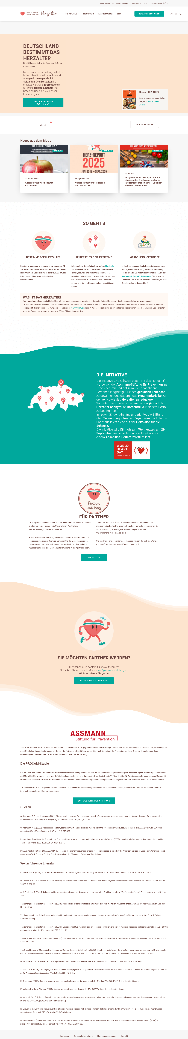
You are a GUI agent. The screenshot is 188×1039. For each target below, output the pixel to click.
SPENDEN (136, 3)
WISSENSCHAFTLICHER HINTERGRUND (115, 3)
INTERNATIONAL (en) (159, 3)
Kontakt (124, 1023)
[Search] (180, 14)
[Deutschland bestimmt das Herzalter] (38, 14)
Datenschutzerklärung (83, 1023)
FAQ (146, 3)
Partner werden (105, 14)
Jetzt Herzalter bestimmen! (43, 89)
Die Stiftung (88, 14)
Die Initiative (72, 14)
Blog (119, 14)
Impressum (65, 1023)
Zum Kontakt (94, 561)
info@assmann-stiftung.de (103, 646)
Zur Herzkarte (145, 111)
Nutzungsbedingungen (107, 1023)
